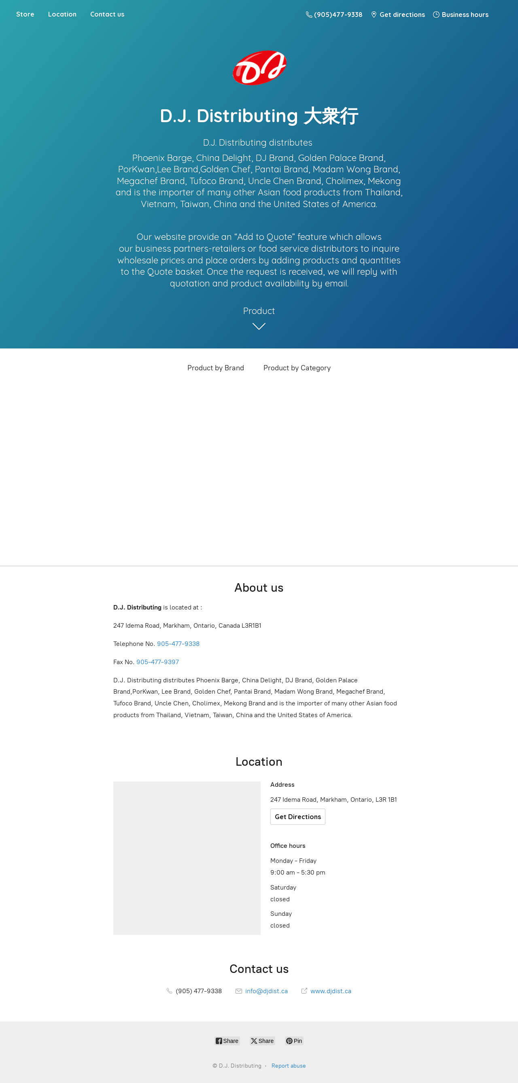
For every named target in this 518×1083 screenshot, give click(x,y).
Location (62, 14)
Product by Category (297, 367)
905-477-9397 (157, 662)
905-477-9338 (178, 644)
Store (25, 14)
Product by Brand (215, 367)
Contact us (107, 14)
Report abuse (289, 1065)
